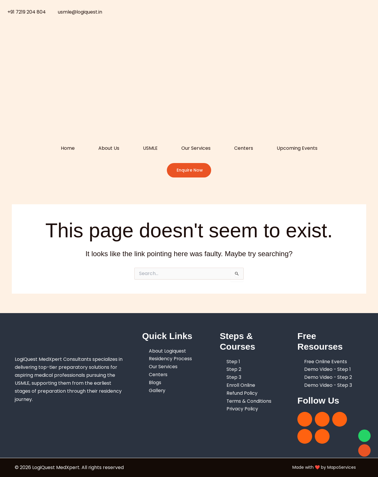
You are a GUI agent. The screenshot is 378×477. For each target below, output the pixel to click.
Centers (243, 148)
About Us (108, 148)
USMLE (150, 148)
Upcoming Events (297, 148)
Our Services (196, 148)
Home (68, 148)
